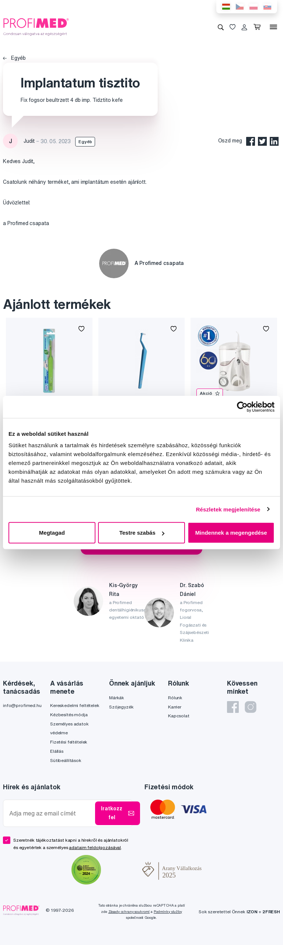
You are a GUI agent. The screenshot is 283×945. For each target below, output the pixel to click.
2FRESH (271, 911)
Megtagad (52, 533)
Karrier (174, 706)
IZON (252, 911)
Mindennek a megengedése (231, 533)
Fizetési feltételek (68, 741)
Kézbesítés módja (69, 714)
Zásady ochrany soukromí (129, 911)
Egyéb (14, 58)
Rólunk (175, 697)
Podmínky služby (168, 911)
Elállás (56, 751)
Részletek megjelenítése (228, 509)
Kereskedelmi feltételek (74, 705)
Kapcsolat (178, 715)
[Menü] (273, 27)
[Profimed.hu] (36, 26)
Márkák (116, 697)
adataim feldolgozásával (95, 847)
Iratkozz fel (117, 813)
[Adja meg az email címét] (50, 813)
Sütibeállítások (65, 760)
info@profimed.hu (22, 705)
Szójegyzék (121, 706)
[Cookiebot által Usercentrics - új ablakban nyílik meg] (242, 406)
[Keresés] (220, 27)
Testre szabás (141, 533)
